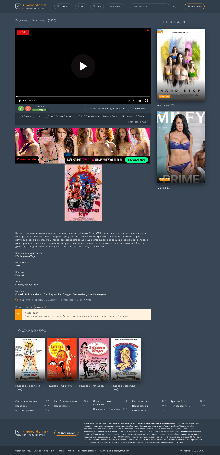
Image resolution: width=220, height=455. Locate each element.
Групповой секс (179, 401)
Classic (19, 284)
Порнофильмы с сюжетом (134, 116)
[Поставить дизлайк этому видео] (28, 108)
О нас (71, 450)
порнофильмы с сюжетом (46, 299)
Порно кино (21, 405)
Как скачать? (26, 116)
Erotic (34, 284)
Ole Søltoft (21, 294)
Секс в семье (139, 410)
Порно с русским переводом (61, 116)
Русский (19, 275)
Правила (61, 450)
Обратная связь (23, 450)
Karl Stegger (64, 294)
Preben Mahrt (35, 294)
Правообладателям (86, 450)
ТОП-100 (115, 6)
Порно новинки (62, 405)
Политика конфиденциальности (114, 450)
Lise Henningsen (97, 294)
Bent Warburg (80, 294)
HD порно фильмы (24, 410)
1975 (17, 265)
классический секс (72, 299)
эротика (26, 299)
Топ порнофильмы (138, 122)
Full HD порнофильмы (89, 116)
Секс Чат (63, 6)
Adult (27, 284)
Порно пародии (140, 405)
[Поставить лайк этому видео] (21, 108)
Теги (97, 6)
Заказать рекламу (66, 432)
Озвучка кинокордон (26, 401)
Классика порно (110, 116)
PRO (81, 6)
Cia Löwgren (50, 294)
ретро (88, 299)
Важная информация (44, 450)
